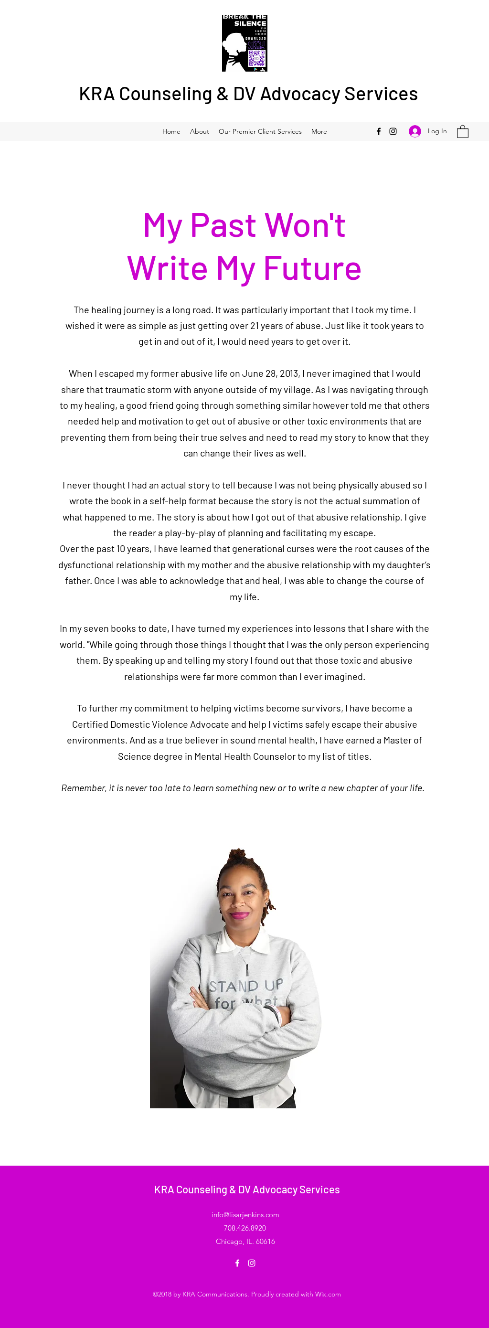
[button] (462, 131)
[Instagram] (393, 131)
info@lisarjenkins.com (245, 1214)
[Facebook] (378, 131)
